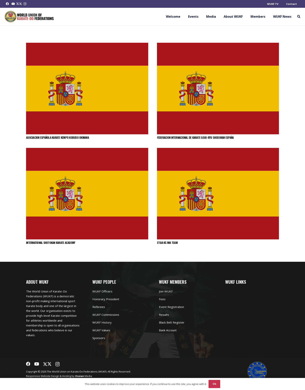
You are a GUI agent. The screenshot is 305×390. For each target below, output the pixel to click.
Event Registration (171, 307)
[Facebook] (7, 4)
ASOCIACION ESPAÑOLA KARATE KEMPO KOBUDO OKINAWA (57, 137)
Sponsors (98, 338)
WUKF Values (101, 330)
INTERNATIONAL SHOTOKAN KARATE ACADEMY (50, 242)
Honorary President (105, 299)
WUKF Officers (102, 291)
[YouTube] (13, 4)
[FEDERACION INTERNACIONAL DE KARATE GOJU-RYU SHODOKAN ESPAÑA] (218, 45)
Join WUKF (166, 291)
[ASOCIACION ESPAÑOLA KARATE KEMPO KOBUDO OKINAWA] (87, 45)
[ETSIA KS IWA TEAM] (218, 150)
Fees (162, 299)
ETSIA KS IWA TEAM (167, 242)
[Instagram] (25, 4)
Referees (98, 307)
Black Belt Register (171, 322)
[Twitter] (19, 4)
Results (164, 315)
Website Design (50, 376)
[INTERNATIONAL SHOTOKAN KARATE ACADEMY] (87, 150)
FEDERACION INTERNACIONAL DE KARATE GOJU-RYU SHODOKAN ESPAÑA (195, 137)
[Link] (29, 16)
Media (83, 376)
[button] (298, 16)
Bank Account (168, 330)
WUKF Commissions (105, 315)
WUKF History (102, 322)
